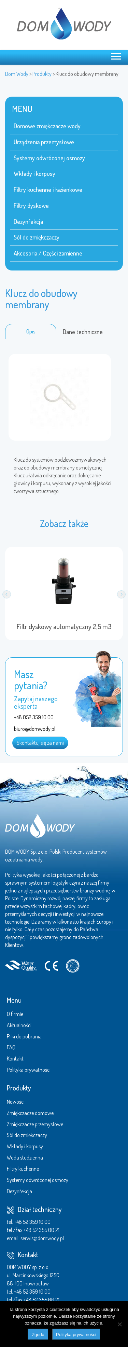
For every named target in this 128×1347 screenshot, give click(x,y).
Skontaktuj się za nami (40, 742)
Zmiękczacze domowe (30, 1113)
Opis (30, 331)
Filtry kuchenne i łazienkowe (48, 189)
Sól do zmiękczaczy (36, 237)
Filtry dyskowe (31, 205)
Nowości (16, 1101)
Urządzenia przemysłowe (44, 142)
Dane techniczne (83, 331)
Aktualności (19, 1025)
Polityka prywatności (29, 1069)
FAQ (11, 1047)
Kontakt (15, 1058)
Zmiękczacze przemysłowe (35, 1124)
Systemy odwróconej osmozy (49, 158)
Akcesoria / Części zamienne (48, 253)
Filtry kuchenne (23, 1168)
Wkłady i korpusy (34, 173)
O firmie (15, 1014)
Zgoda (38, 1334)
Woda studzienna (25, 1157)
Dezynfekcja (28, 221)
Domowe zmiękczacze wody (47, 126)
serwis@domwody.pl (42, 1238)
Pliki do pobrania (24, 1036)
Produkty (19, 1087)
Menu (14, 1000)
